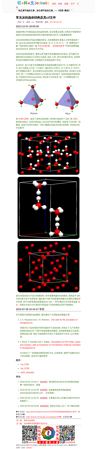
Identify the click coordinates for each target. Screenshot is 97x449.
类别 (54, 4)
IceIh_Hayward (27, 372)
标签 (60, 4)
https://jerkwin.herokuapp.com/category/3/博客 (44, 417)
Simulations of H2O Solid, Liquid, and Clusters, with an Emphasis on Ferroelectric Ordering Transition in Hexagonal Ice (50, 345)
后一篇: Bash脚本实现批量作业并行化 (31, 423)
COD (75, 119)
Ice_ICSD (25, 368)
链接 (66, 4)
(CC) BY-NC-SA (56, 22)
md (32, 22)
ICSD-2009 (24, 119)
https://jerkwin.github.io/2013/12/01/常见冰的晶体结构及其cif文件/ (51, 412)
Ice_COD (25, 364)
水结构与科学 (58, 46)
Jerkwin (29, 448)
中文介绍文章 (44, 46)
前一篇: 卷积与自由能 (25, 420)
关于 (73, 4)
